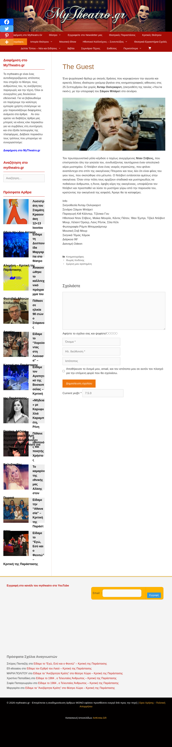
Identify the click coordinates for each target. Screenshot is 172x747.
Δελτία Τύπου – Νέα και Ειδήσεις (42, 48)
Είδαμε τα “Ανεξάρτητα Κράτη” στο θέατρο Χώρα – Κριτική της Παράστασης (78, 673)
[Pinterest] (6, 35)
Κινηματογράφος (75, 256)
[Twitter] (6, 28)
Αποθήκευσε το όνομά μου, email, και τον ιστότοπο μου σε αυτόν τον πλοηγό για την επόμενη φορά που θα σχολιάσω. (114, 371)
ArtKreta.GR (100, 717)
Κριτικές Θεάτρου (151, 35)
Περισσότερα (134, 48)
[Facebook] (6, 22)
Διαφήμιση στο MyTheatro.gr (21, 150)
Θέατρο (56, 35)
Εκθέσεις (112, 48)
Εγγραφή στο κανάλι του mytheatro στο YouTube (38, 585)
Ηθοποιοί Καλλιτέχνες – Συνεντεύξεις (107, 41)
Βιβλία (71, 48)
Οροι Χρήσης (146, 702)
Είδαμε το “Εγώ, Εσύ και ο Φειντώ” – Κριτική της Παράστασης (70, 663)
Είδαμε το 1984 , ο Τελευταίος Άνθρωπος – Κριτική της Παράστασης (76, 678)
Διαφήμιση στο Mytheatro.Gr (26, 35)
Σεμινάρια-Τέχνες (90, 48)
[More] (6, 42)
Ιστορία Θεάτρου (43, 41)
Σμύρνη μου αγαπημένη (79, 264)
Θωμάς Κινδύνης (75, 260)
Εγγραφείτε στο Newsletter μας (85, 35)
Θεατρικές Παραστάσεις (122, 35)
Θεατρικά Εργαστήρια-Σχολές (150, 41)
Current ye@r (72, 393)
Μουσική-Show (67, 41)
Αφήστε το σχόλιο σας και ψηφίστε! (84, 333)
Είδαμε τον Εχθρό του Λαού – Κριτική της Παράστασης (59, 668)
